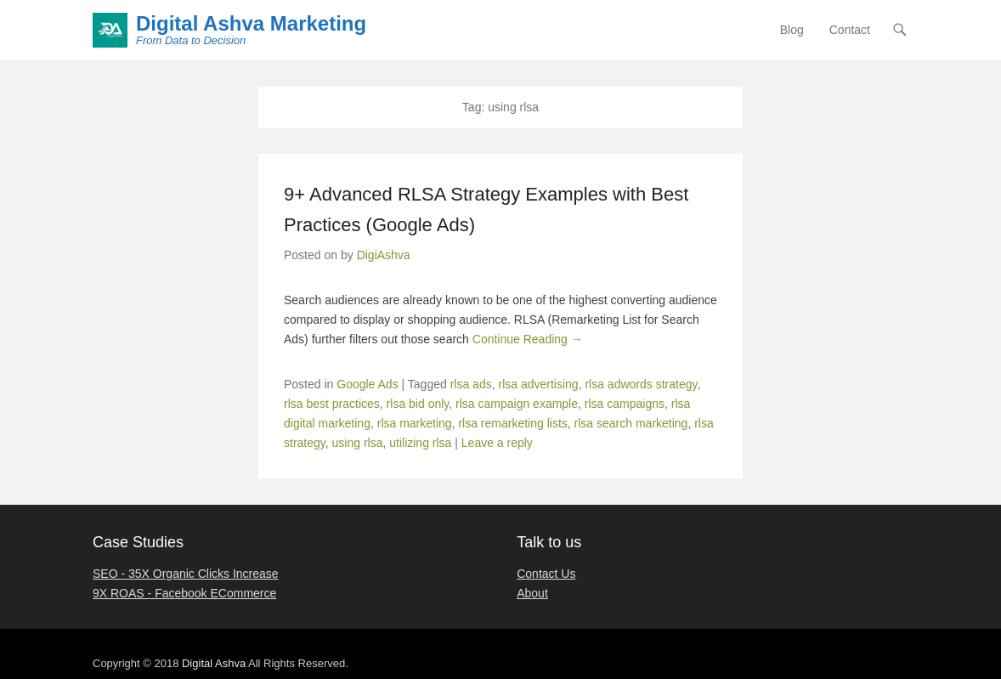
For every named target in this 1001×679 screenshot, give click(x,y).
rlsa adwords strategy (641, 384)
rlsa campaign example (516, 403)
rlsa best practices (332, 403)
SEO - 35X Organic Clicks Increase (186, 573)
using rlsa (357, 443)
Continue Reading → (527, 339)
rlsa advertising (538, 384)
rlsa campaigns (625, 403)
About (532, 593)
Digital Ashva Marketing (251, 23)
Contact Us (546, 573)
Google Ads (367, 384)
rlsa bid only (418, 403)
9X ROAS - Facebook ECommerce (184, 593)
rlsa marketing (414, 423)
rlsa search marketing (631, 423)
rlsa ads (471, 384)
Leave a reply (497, 443)
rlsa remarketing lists (512, 423)
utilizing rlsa (420, 443)
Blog (792, 30)
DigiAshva (383, 255)
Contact (849, 30)
